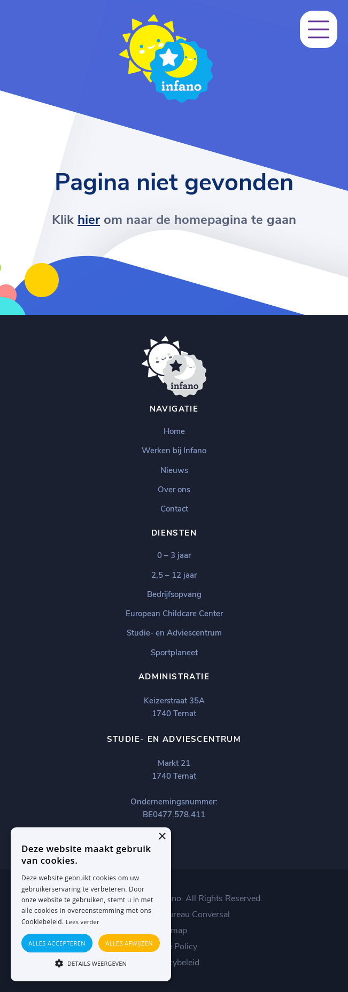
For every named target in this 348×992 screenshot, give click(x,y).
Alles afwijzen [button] (129, 943)
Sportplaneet (174, 652)
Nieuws (174, 470)
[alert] (91, 904)
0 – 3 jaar (174, 555)
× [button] (162, 837)
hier (89, 219)
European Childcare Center (174, 613)
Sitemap (171, 930)
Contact (174, 508)
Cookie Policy (171, 946)
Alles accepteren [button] (57, 943)
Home (174, 431)
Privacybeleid (174, 962)
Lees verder (82, 922)
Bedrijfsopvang (174, 594)
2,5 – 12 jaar (174, 575)
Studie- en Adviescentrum (174, 632)
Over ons (174, 489)
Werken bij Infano (174, 450)
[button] (90, 962)
